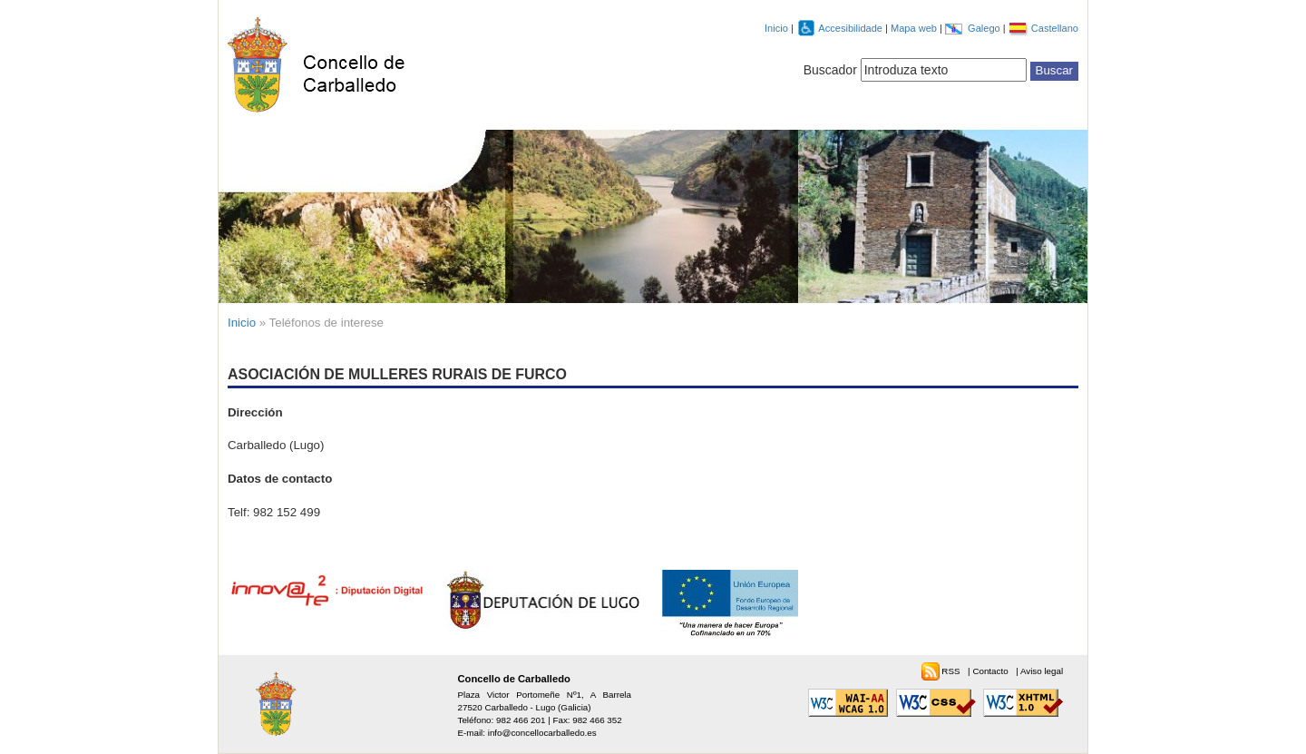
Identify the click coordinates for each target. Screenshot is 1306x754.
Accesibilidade (851, 28)
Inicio (776, 28)
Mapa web (915, 28)
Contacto (991, 671)
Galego (985, 28)
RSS (951, 671)
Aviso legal (1041, 671)
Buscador (830, 70)
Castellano (1054, 28)
